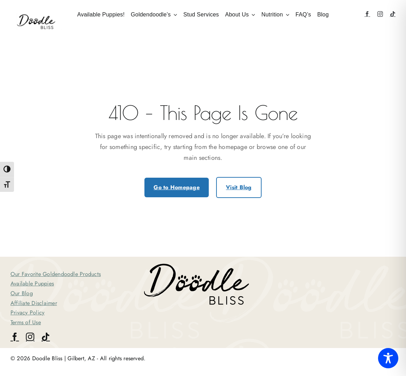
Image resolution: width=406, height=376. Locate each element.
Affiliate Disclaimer (33, 303)
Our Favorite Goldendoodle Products (55, 274)
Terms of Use (25, 322)
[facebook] (367, 14)
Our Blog (21, 293)
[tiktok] (393, 14)
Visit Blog (238, 187)
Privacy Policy (27, 312)
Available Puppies (32, 283)
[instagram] (380, 14)
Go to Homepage (176, 187)
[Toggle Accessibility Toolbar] (388, 358)
